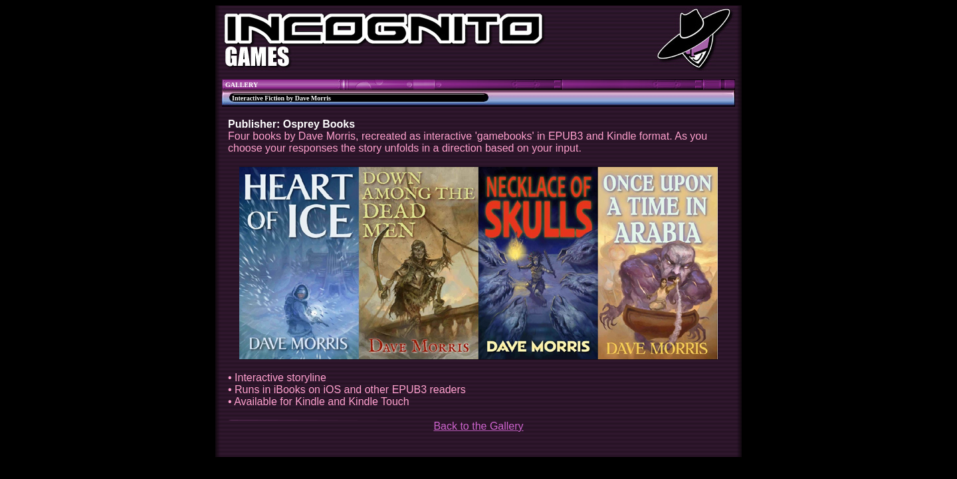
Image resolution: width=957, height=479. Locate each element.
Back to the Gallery (478, 426)
